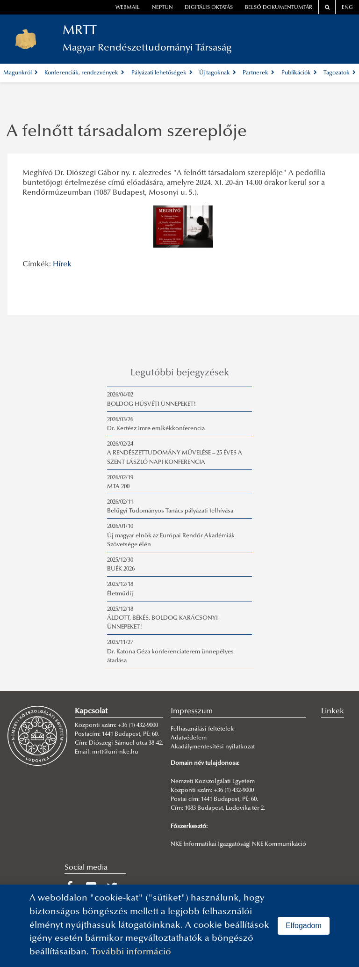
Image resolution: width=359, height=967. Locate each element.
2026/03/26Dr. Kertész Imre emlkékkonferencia (156, 424)
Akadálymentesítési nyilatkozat (213, 747)
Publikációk (299, 73)
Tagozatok (339, 73)
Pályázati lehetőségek (162, 73)
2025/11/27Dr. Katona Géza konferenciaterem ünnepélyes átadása (170, 651)
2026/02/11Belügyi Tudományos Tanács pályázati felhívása (170, 506)
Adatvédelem (189, 738)
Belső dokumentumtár (278, 7)
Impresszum (192, 711)
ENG (347, 7)
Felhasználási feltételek (202, 729)
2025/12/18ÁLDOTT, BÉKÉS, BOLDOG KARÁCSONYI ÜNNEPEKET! (162, 618)
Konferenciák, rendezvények (84, 73)
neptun (162, 7)
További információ (131, 952)
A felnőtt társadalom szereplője (127, 132)
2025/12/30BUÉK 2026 (121, 564)
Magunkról (20, 73)
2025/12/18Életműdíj (120, 589)
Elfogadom (304, 926)
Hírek (62, 264)
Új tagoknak (217, 73)
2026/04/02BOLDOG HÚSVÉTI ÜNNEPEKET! (151, 399)
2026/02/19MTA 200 (120, 482)
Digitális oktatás (209, 7)
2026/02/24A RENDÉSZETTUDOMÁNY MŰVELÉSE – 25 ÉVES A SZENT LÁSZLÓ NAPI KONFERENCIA (174, 453)
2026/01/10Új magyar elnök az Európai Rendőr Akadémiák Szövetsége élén (171, 535)
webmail (127, 7)
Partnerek (258, 73)
